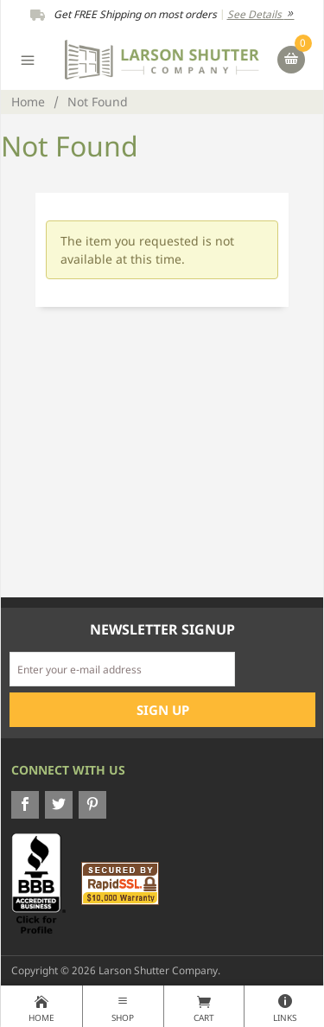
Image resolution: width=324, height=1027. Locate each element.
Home (28, 101)
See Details (261, 14)
